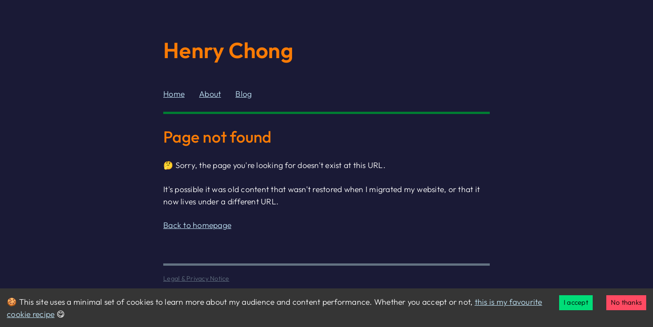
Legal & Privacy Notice (196, 278)
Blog (243, 94)
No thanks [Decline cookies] (626, 302)
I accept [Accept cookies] (576, 302)
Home (174, 94)
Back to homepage (197, 225)
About (210, 94)
